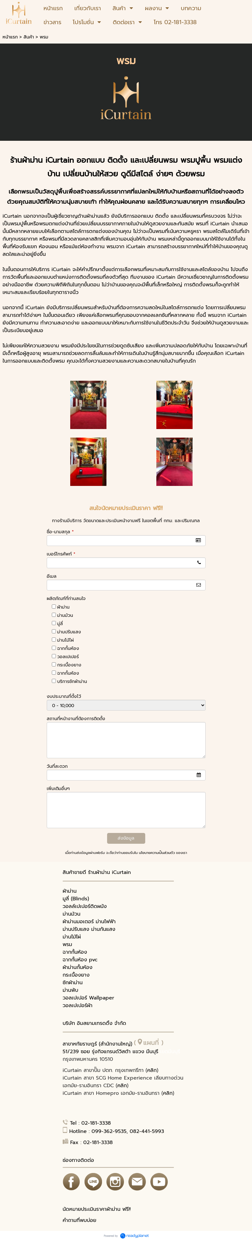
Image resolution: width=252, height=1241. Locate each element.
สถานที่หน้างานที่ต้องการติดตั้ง (76, 718)
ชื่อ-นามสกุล (60, 531)
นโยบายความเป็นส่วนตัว (157, 853)
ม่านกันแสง (103, 929)
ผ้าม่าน (63, 607)
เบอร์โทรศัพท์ (61, 554)
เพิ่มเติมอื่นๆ (58, 788)
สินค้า (29, 37)
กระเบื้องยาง (69, 665)
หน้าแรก (10, 37)
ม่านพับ (70, 990)
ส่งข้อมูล (126, 838)
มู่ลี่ (60, 623)
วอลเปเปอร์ (68, 656)
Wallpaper (101, 998)
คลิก (152, 1070)
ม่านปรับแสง (69, 632)
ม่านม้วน (65, 615)
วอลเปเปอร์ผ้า (77, 1005)
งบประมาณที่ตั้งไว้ (64, 696)
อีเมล (52, 576)
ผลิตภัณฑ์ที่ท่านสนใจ (66, 598)
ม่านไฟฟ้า (106, 921)
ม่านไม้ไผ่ (65, 640)
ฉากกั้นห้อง (68, 648)
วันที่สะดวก (57, 766)
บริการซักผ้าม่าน (72, 681)
